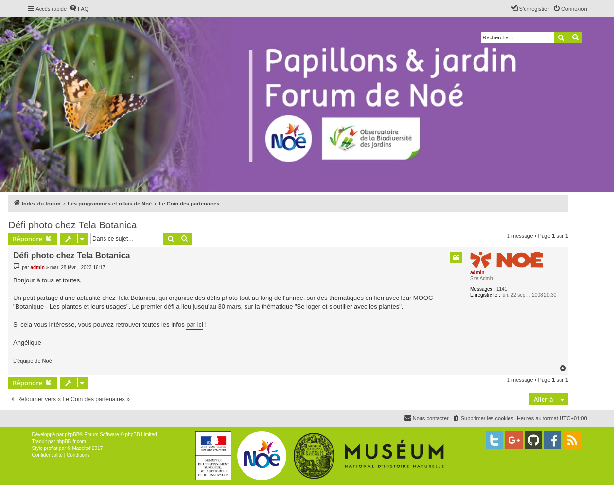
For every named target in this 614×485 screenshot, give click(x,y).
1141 (501, 289)
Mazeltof (81, 448)
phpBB (72, 434)
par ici (194, 324)
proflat (51, 448)
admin (477, 272)
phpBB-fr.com (71, 441)
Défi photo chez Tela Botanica (72, 225)
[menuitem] (78, 9)
